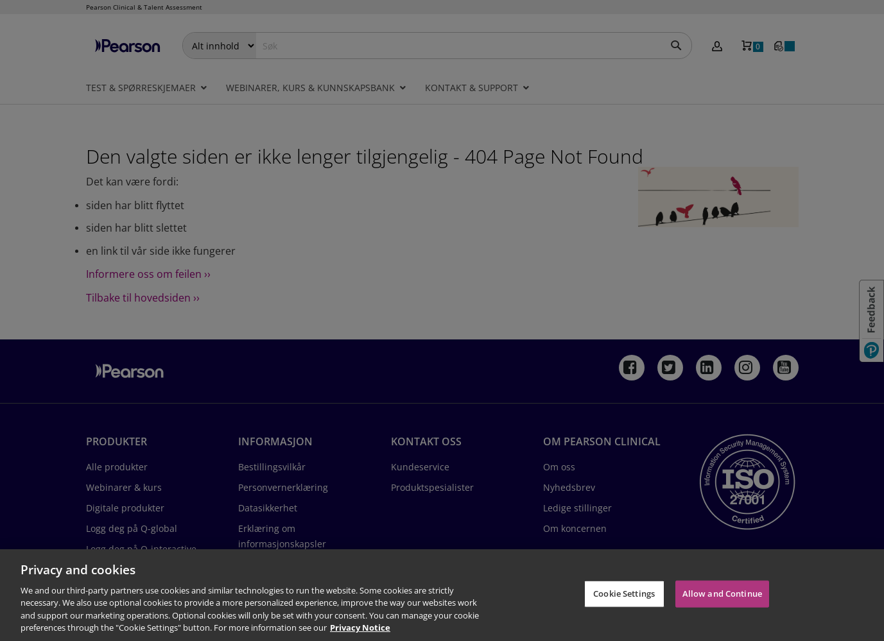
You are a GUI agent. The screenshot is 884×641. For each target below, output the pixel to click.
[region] (442, 595)
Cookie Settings (624, 593)
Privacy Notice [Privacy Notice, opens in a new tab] (360, 627)
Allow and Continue (722, 593)
